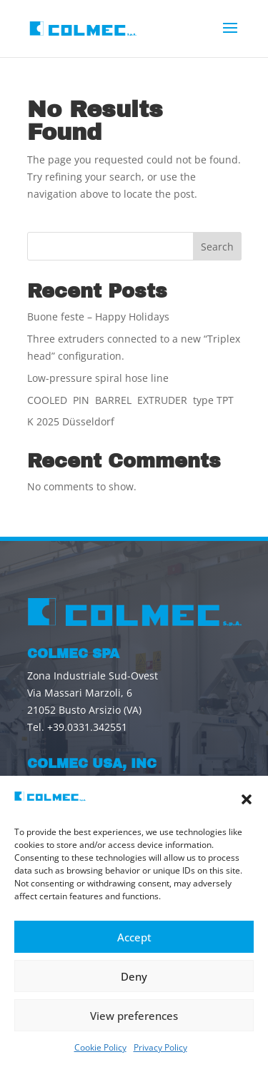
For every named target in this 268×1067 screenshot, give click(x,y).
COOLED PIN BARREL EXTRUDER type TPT (130, 400)
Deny (134, 976)
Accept (134, 937)
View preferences (134, 1015)
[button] (246, 799)
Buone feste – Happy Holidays (98, 316)
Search (217, 246)
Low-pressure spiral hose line (98, 378)
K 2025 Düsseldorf (70, 421)
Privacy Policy (160, 1047)
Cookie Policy (100, 1047)
